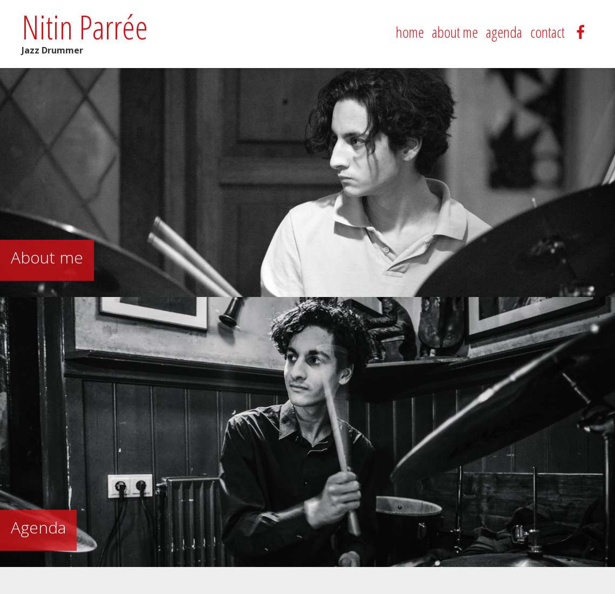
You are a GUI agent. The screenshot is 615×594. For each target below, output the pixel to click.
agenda (504, 32)
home (410, 32)
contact (547, 32)
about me (455, 32)
